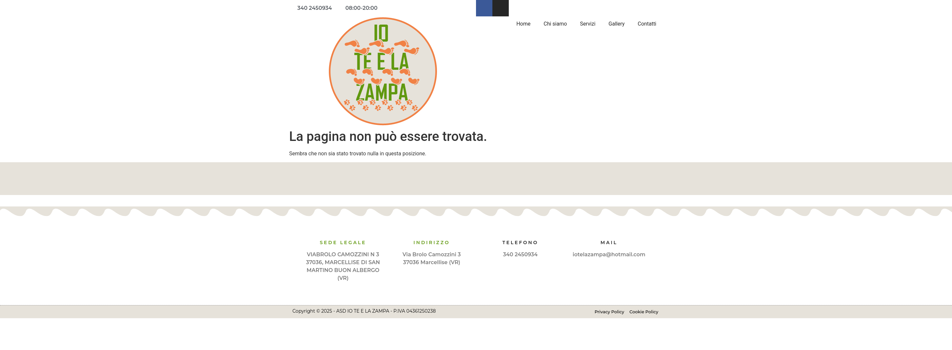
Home (523, 24)
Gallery (616, 24)
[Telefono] (520, 230)
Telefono (520, 242)
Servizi (587, 24)
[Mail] (609, 230)
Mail (609, 242)
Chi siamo (555, 24)
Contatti (647, 24)
